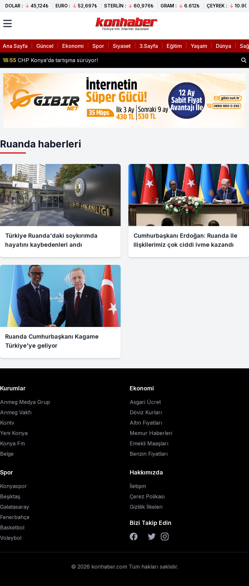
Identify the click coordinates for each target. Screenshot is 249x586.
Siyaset (122, 46)
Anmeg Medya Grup (25, 402)
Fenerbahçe (15, 517)
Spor (98, 46)
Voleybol (10, 538)
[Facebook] (133, 536)
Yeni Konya (14, 433)
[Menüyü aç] (7, 23)
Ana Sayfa (15, 46)
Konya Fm (12, 443)
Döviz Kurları (146, 412)
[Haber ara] (244, 60)
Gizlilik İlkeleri (146, 507)
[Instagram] (165, 536)
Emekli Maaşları (149, 443)
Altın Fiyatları (146, 422)
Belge (7, 453)
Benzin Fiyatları (149, 453)
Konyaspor (13, 486)
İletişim (138, 486)
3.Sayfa (148, 46)
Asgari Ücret (145, 402)
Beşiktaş (10, 496)
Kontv (7, 422)
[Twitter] (152, 536)
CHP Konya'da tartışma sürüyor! (50, 60)
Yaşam (199, 46)
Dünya (223, 46)
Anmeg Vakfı (15, 412)
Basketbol (12, 527)
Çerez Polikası (147, 496)
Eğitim (174, 46)
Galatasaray (14, 507)
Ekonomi (73, 46)
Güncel (44, 46)
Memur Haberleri (151, 433)
